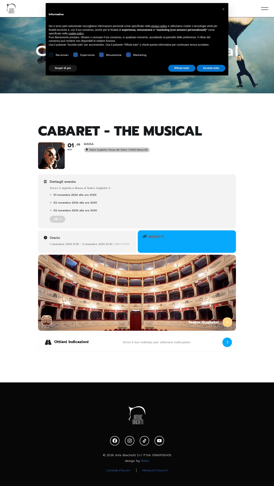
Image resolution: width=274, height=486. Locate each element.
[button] (223, 9)
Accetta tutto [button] (211, 68)
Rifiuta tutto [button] (181, 68)
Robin (145, 461)
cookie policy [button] (76, 33)
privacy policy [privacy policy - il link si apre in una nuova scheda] (159, 26)
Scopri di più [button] (63, 68)
